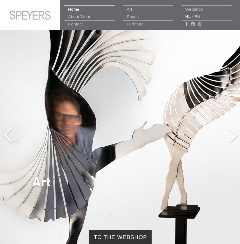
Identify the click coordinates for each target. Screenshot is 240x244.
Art (129, 9)
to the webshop (120, 237)
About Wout (79, 16)
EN (197, 16)
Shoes (133, 16)
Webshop (194, 9)
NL (188, 16)
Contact (75, 24)
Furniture (135, 24)
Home (73, 9)
